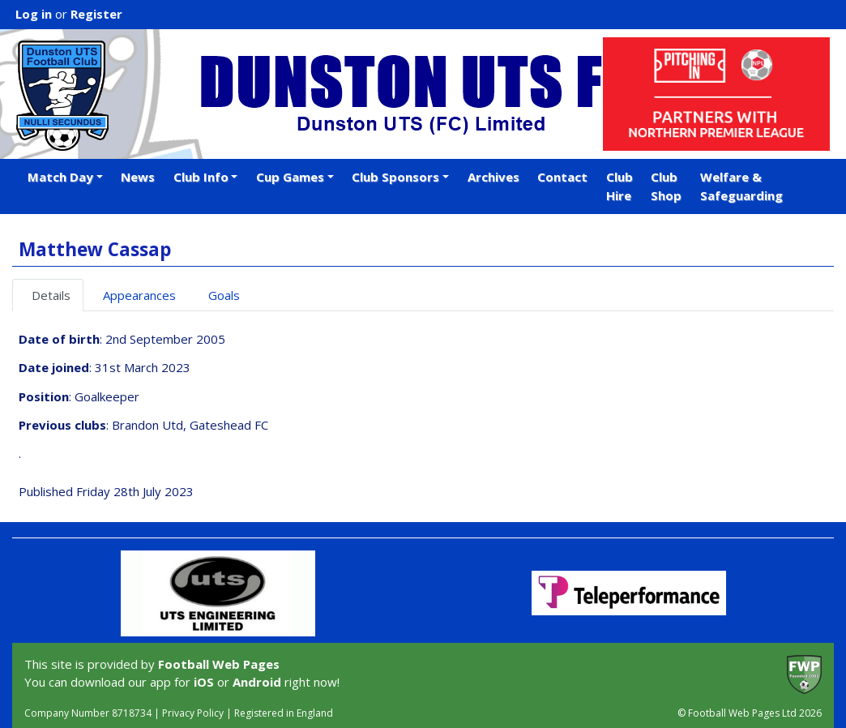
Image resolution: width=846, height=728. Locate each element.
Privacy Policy (193, 713)
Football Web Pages (219, 664)
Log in (33, 14)
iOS (204, 682)
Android (257, 682)
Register (96, 14)
